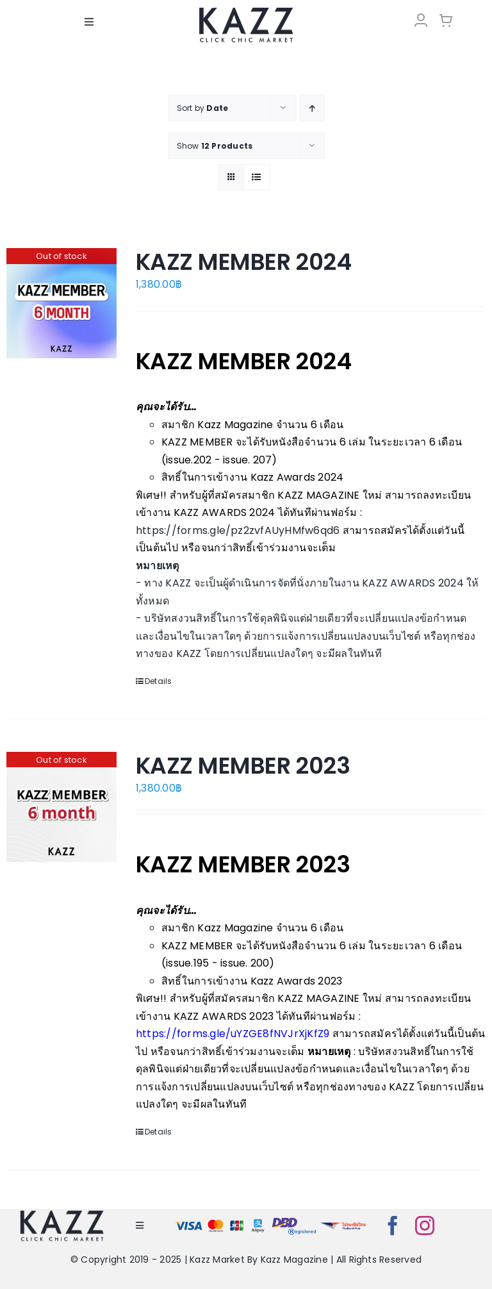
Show (215, 145)
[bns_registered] (294, 1220)
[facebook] (392, 1225)
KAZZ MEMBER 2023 (243, 765)
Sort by (203, 108)
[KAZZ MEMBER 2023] (61, 807)
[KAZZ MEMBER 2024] (61, 303)
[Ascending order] (312, 108)
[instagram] (424, 1225)
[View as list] (256, 177)
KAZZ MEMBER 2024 (243, 261)
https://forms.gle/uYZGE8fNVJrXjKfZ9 (232, 1033)
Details (158, 681)
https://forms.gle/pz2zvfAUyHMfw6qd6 (238, 530)
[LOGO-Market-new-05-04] (246, 11)
